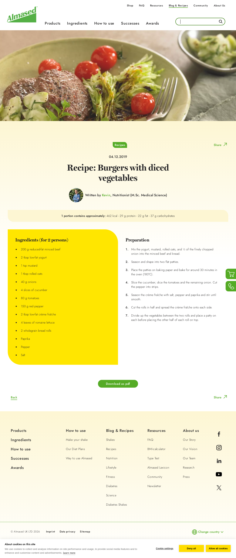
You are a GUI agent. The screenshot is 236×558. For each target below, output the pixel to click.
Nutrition (112, 458)
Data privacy (68, 531)
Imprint (50, 531)
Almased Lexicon (158, 467)
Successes (130, 23)
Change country (209, 532)
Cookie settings (164, 548)
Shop (130, 5)
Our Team (189, 458)
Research (188, 467)
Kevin (106, 195)
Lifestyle (111, 467)
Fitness (110, 477)
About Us (219, 5)
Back (14, 397)
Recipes (120, 145)
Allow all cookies (218, 548)
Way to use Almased (79, 458)
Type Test (153, 458)
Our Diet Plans (75, 449)
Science (111, 495)
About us (191, 430)
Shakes (110, 440)
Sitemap (85, 531)
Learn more (69, 553)
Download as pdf (118, 384)
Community (201, 5)
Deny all (191, 548)
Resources (156, 5)
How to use (104, 23)
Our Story (189, 440)
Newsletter (154, 486)
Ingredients (77, 23)
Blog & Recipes (178, 5)
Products (52, 23)
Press (186, 477)
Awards (152, 23)
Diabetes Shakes (116, 504)
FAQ (141, 5)
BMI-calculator (156, 449)
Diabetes (111, 486)
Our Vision (190, 449)
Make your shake (77, 440)
